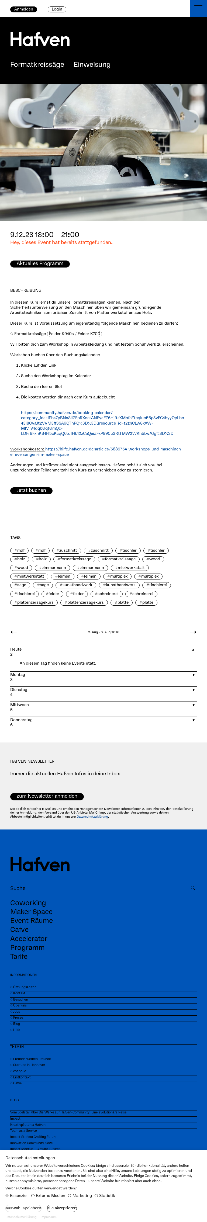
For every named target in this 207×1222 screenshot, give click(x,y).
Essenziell (19, 1196)
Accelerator (28, 939)
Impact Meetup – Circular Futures (35, 1149)
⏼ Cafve (16, 1083)
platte (123, 603)
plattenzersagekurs (35, 603)
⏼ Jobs (15, 1011)
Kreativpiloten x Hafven (28, 1124)
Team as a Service (23, 1130)
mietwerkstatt (131, 568)
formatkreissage (75, 559)
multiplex (118, 576)
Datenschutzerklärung (92, 816)
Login (57, 9)
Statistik (107, 1196)
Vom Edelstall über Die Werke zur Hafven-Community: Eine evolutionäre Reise (68, 1112)
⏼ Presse (16, 1017)
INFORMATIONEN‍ (23, 975)
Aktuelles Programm (40, 263)
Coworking (28, 903)
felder (54, 594)
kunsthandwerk (77, 585)
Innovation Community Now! (31, 1143)
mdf (21, 551)
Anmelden (23, 9)
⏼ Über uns (18, 1005)
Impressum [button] (49, 1217)
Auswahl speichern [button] (23, 1208)
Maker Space (31, 912)
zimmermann (54, 568)
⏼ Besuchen (19, 999)
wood (154, 559)
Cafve (19, 930)
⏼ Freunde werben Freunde (30, 1059)
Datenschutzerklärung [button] (21, 1217)
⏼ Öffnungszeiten (23, 987)
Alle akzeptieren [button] (62, 1208)
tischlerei (158, 585)
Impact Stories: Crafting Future (33, 1137)
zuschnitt (68, 551)
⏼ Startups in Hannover (27, 1065)
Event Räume (31, 921)
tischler (129, 551)
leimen (64, 576)
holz (21, 559)
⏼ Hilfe (15, 1030)
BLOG (14, 1100)
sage (21, 585)
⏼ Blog (15, 1023)
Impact (15, 1118)
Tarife (18, 957)
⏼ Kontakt (17, 993)
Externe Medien (50, 1196)
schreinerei (108, 594)
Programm (27, 948)
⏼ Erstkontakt (20, 1077)
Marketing (82, 1196)
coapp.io (19, 1071)
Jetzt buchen (31, 490)
